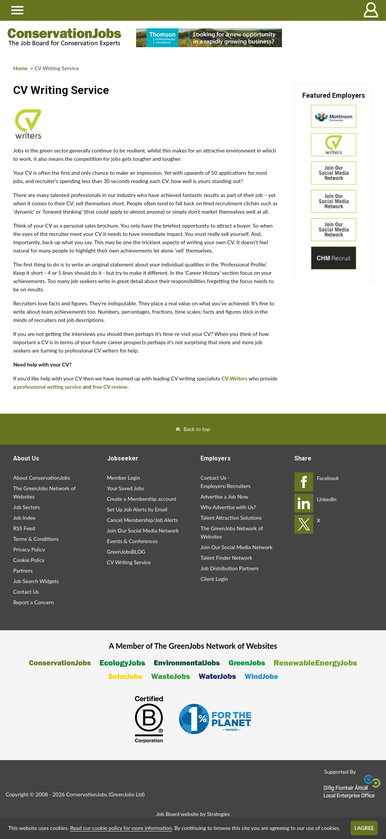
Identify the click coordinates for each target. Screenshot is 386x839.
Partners (23, 570)
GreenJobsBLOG (126, 551)
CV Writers (235, 378)
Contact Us (26, 591)
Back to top (197, 429)
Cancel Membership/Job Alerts (142, 520)
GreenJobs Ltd (126, 794)
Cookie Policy (28, 560)
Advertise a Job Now (224, 496)
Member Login (123, 477)
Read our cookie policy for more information (121, 828)
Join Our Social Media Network (143, 530)
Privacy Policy (29, 549)
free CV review (110, 386)
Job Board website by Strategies (193, 814)
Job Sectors (26, 507)
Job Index (24, 517)
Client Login (214, 579)
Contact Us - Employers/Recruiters (225, 481)
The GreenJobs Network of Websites (44, 492)
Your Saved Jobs (125, 488)
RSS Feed (24, 528)
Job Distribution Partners (230, 568)
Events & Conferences (132, 541)
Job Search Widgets (36, 581)
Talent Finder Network (226, 557)
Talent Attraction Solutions (231, 517)
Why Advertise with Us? (228, 507)
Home (20, 68)
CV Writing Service (129, 562)
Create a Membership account (141, 499)
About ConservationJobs (41, 477)
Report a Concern (33, 602)
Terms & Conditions (35, 539)
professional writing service (49, 386)
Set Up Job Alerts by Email (137, 509)
